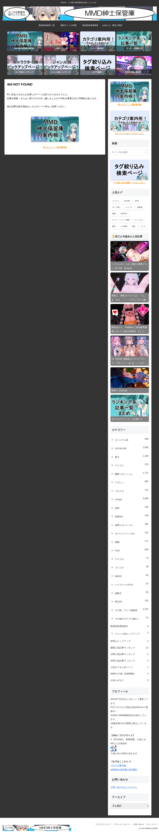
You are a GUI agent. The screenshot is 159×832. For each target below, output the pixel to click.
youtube (127, 201)
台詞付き (123, 213)
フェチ (142, 226)
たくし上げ (138, 220)
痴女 (134, 226)
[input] (129, 152)
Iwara (137, 201)
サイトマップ (151, 824)
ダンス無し (116, 207)
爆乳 (114, 226)
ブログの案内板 (118, 765)
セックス (129, 207)
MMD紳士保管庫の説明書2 (123, 769)
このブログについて (103, 824)
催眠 (114, 213)
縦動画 (139, 207)
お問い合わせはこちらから (123, 787)
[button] (146, 152)
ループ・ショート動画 (121, 220)
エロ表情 (123, 226)
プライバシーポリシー (122, 824)
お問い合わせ (138, 824)
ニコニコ (115, 201)
